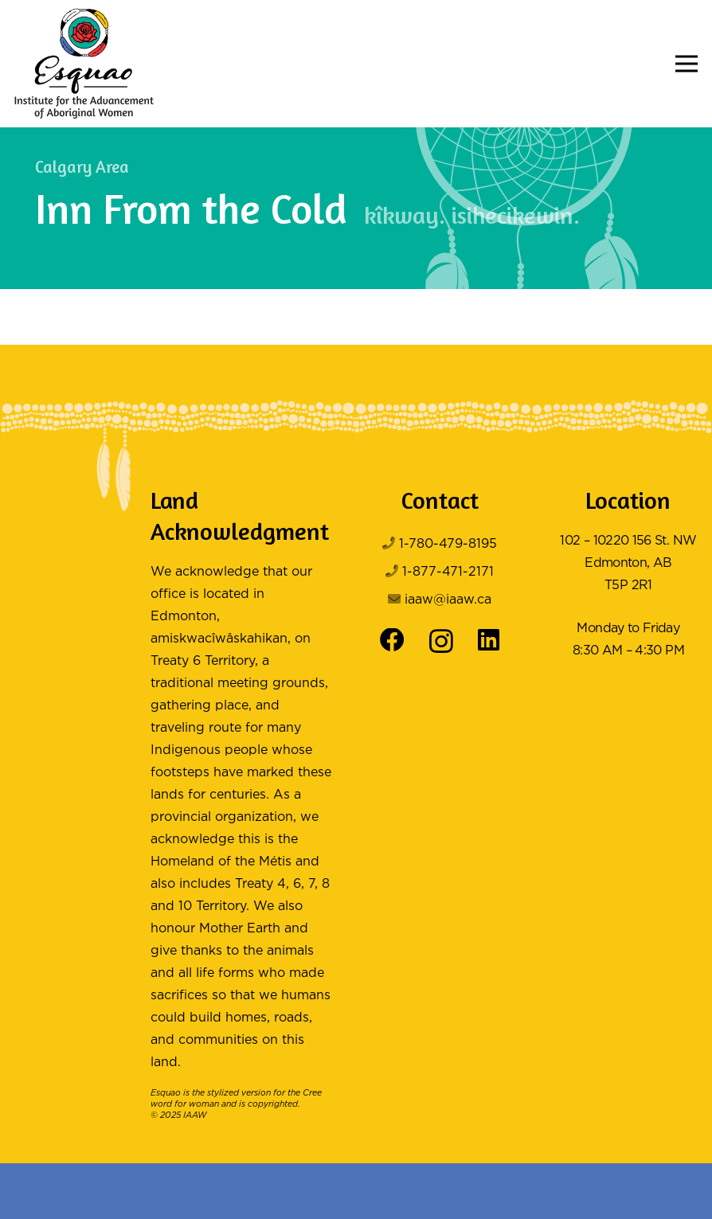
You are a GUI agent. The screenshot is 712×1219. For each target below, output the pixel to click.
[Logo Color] (84, 63)
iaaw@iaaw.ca (448, 600)
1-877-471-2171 (448, 572)
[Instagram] (441, 641)
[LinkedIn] (488, 640)
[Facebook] (392, 640)
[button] (686, 64)
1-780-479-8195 (448, 544)
